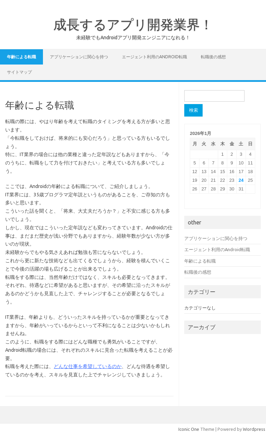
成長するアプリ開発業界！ (133, 24)
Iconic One (188, 429)
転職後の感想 (213, 56)
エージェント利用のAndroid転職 (154, 56)
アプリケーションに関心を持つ (79, 56)
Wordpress (254, 429)
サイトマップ (19, 72)
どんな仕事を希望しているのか (88, 366)
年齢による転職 (21, 56)
